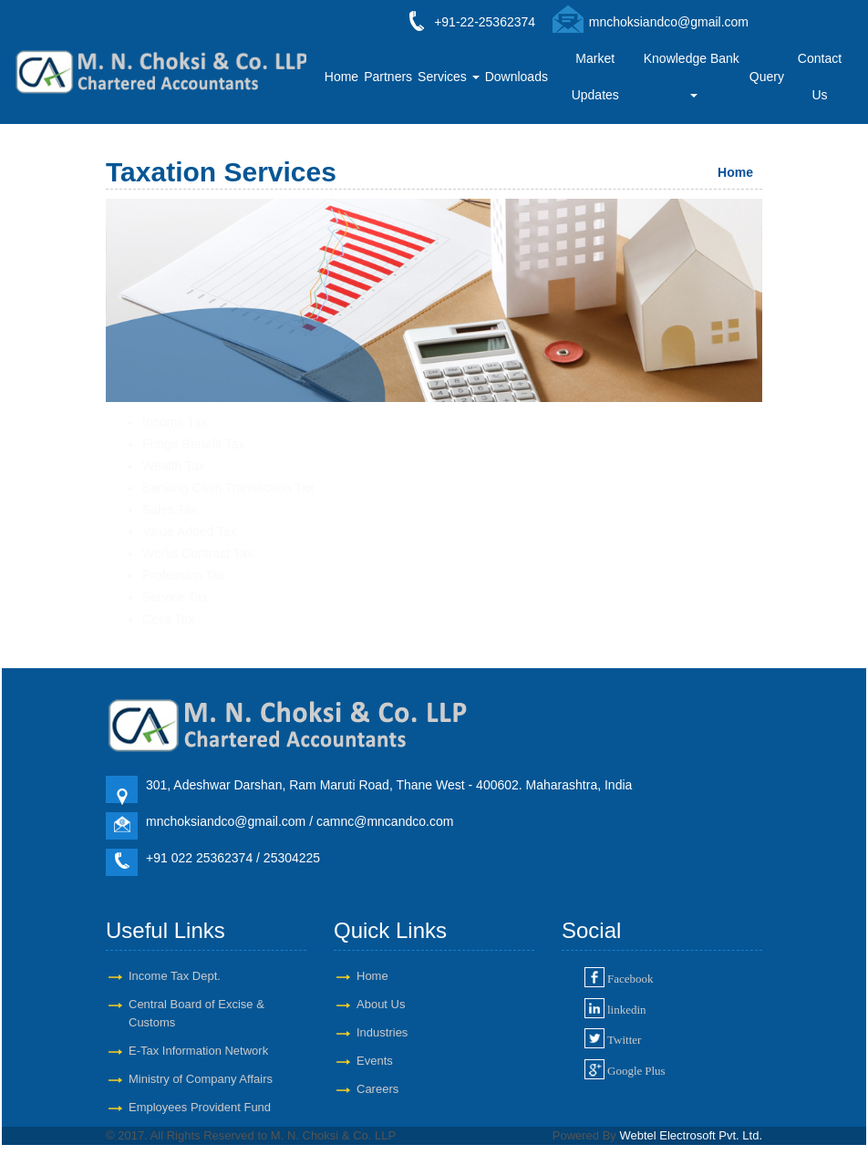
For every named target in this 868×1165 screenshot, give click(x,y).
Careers (377, 1089)
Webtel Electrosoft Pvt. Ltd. (690, 1135)
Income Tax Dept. (175, 976)
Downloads (516, 76)
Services (449, 76)
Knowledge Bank (693, 74)
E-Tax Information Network (198, 1050)
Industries (382, 1032)
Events (374, 1060)
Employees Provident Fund (200, 1107)
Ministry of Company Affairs (201, 1079)
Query (766, 76)
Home (341, 76)
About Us (380, 1004)
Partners (388, 76)
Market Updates (595, 76)
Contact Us (820, 76)
